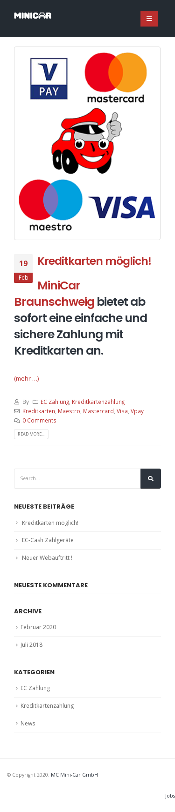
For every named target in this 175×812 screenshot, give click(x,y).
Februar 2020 (38, 627)
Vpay (137, 411)
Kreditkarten (38, 411)
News (28, 723)
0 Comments (39, 420)
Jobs (170, 795)
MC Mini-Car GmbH (74, 775)
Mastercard (98, 411)
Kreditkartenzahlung (98, 401)
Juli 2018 (31, 645)
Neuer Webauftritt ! (47, 558)
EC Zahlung (55, 401)
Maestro (69, 411)
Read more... (31, 434)
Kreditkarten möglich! (94, 260)
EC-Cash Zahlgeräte (48, 540)
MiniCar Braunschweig (54, 293)
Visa (122, 411)
